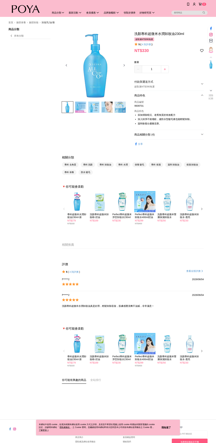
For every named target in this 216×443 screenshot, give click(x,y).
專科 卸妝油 (105, 164)
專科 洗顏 (88, 164)
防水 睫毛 (85, 172)
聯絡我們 (127, 441)
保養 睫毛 (139, 164)
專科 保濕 (156, 164)
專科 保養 (69, 172)
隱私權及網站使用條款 (85, 441)
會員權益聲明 (129, 437)
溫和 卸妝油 (173, 164)
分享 (138, 144)
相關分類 (68, 157)
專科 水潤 (123, 164)
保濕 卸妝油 (192, 164)
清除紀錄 (211, 97)
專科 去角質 (70, 164)
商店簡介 (79, 437)
